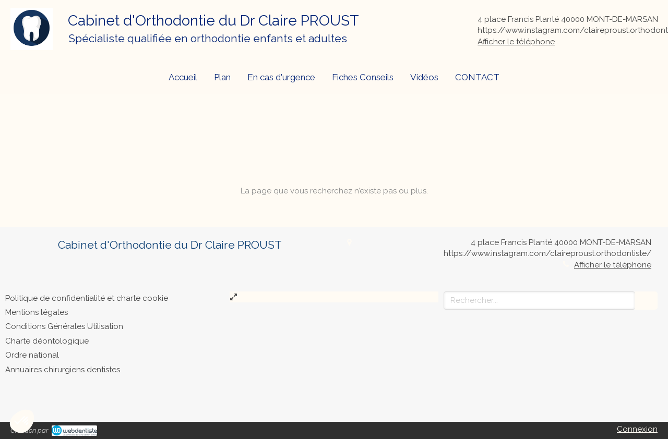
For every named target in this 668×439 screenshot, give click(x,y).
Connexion (637, 429)
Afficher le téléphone (516, 41)
